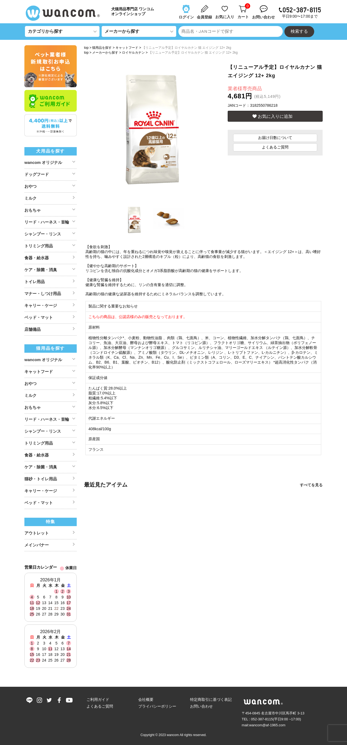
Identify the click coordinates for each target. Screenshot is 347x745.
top (86, 48)
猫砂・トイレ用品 (40, 479)
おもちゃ (32, 210)
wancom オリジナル (43, 162)
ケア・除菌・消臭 (40, 269)
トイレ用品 (34, 281)
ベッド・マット (38, 317)
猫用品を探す (102, 48)
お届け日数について (275, 137)
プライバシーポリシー (157, 706)
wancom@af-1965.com (267, 725)
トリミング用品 (38, 246)
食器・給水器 (36, 257)
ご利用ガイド (97, 699)
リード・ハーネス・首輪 (46, 222)
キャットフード (126, 48)
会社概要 (145, 699)
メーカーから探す (105, 52)
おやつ (30, 186)
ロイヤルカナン (133, 52)
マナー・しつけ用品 (42, 293)
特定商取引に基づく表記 (211, 699)
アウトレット (36, 533)
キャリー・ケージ (40, 305)
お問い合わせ (201, 706)
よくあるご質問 (275, 147)
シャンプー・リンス (42, 234)
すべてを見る (311, 485)
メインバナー (36, 545)
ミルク (30, 198)
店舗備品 (32, 329)
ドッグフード (36, 174)
